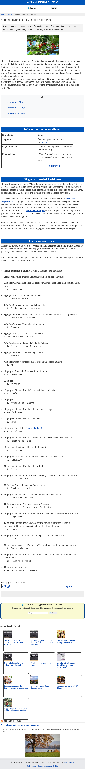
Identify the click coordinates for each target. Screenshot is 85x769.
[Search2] (38, 613)
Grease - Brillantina (35, 428)
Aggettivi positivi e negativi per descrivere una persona (15, 709)
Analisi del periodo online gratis (41, 664)
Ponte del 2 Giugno (35, 210)
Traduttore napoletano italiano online (40, 687)
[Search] (54, 8)
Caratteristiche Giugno (17, 107)
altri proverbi (55, 166)
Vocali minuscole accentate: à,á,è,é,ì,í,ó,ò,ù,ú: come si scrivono (15, 642)
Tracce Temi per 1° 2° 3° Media (67, 687)
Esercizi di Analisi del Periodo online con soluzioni (16, 687)
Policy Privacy (32, 766)
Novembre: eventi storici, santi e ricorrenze (20, 725)
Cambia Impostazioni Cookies (48, 766)
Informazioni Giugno (16, 102)
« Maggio (6, 586)
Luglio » (68, 586)
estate (44, 142)
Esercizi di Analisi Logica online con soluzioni (14, 664)
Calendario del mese (16, 113)
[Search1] (40, 8)
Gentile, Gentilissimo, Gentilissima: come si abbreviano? (66, 665)
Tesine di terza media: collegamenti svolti (66, 641)
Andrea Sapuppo (68, 762)
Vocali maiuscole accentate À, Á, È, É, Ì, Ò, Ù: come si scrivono (42, 642)
